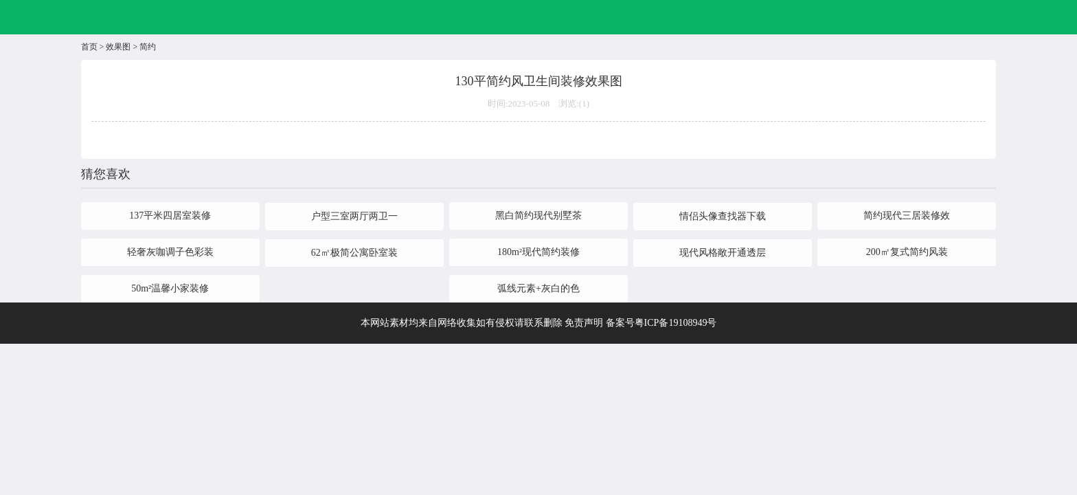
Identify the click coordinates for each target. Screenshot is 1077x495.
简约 (147, 47)
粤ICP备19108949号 (676, 323)
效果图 (118, 47)
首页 (89, 47)
